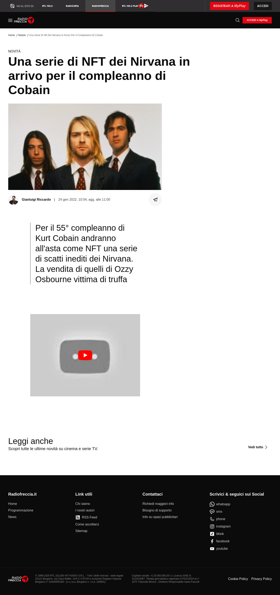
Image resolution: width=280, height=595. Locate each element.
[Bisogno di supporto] (157, 510)
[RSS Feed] (86, 517)
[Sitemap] (81, 531)
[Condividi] (155, 200)
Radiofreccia (100, 5)
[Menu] (10, 20)
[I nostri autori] (84, 510)
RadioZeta (72, 5)
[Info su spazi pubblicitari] (160, 517)
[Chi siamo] (82, 504)
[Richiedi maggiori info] (158, 504)
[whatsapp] (220, 504)
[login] (257, 20)
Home (11, 35)
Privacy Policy (261, 579)
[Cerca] (237, 20)
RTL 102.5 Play (135, 6)
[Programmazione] (20, 510)
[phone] (217, 519)
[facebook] (220, 541)
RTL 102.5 (47, 5)
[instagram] (220, 526)
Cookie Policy (238, 579)
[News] (12, 517)
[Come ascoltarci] (87, 524)
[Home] (24, 20)
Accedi (262, 6)
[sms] (216, 511)
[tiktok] (217, 533)
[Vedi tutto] (258, 447)
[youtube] (219, 548)
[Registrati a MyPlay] (229, 6)
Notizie (22, 35)
